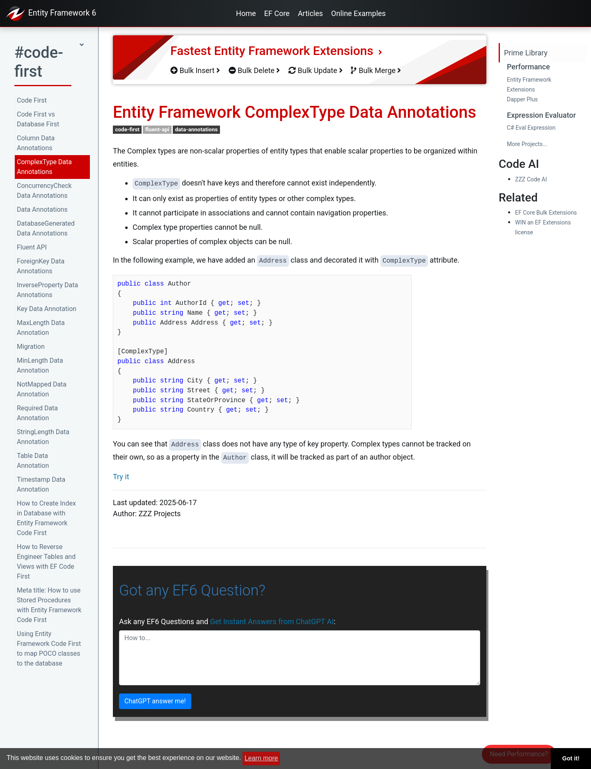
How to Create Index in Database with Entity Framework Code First (46, 518)
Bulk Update (316, 70)
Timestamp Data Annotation (41, 484)
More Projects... (527, 144)
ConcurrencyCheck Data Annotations (44, 190)
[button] (49, 64)
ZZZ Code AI (531, 179)
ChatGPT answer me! (155, 701)
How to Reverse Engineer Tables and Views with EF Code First (46, 561)
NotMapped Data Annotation (41, 389)
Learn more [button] (261, 758)
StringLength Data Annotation (43, 437)
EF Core (277, 13)
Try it (121, 476)
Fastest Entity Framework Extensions (276, 50)
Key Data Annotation (46, 309)
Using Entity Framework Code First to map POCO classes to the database (49, 648)
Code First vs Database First (38, 119)
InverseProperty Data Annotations (47, 290)
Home (246, 13)
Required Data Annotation (37, 413)
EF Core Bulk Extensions (546, 212)
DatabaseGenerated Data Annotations (46, 228)
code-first (127, 129)
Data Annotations (42, 209)
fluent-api (157, 129)
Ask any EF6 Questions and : (227, 621)
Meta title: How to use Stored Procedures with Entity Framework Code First (49, 605)
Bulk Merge (376, 70)
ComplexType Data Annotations (44, 167)
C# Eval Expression (531, 127)
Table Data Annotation (33, 460)
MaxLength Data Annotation (41, 327)
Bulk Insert (195, 70)
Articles (310, 13)
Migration (31, 346)
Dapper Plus (522, 99)
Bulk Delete (254, 70)
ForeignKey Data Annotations (40, 266)
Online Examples (358, 13)
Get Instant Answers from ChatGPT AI (272, 621)
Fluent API (32, 247)
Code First (32, 100)
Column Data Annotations (36, 143)
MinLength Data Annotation (40, 365)
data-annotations (196, 129)
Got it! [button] (571, 758)
